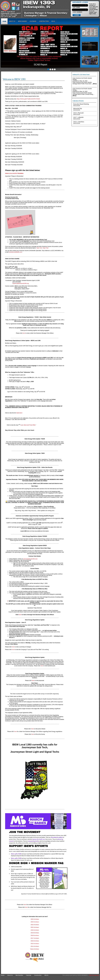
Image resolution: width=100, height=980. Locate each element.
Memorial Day (77, 109)
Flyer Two (45, 248)
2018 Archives (35, 935)
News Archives (34, 949)
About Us (12, 21)
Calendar (33, 21)
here (24, 333)
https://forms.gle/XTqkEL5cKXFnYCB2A (28, 99)
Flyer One (39, 248)
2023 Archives (35, 922)
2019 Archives (35, 933)
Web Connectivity (94, 975)
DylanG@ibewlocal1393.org (20, 283)
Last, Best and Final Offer (28, 425)
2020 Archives (35, 930)
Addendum (19, 413)
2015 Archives (35, 943)
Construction (44, 21)
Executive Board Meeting (81, 104)
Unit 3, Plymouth (78, 113)
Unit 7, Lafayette (78, 118)
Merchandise (22, 21)
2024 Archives (35, 919)
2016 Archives (35, 941)
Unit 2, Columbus (78, 122)
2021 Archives (35, 927)
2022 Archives (35, 924)
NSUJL (53, 21)
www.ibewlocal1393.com (30, 559)
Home (4, 21)
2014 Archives (35, 946)
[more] (95, 83)
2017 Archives (35, 938)
